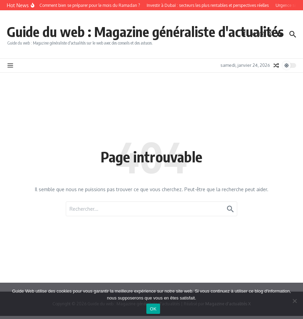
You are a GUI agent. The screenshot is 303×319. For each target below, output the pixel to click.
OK (153, 308)
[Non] (294, 300)
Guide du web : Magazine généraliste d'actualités (145, 31)
